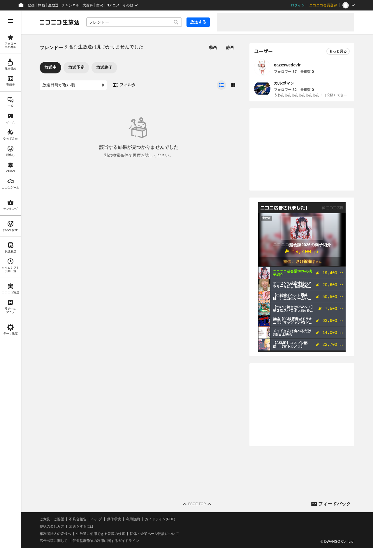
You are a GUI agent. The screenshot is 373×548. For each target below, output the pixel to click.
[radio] (221, 85)
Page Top (197, 504)
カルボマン (284, 83)
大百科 (87, 5)
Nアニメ (112, 5)
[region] (10, 279)
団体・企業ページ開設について (154, 533)
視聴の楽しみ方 (52, 526)
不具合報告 (78, 519)
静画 (41, 5)
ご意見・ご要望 (52, 519)
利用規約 (133, 519)
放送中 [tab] (50, 67)
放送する (198, 22)
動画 (31, 5)
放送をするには (81, 526)
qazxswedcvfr (287, 65)
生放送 (53, 5)
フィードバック (334, 503)
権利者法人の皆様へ (55, 534)
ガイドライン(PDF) (160, 519)
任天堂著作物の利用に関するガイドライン (106, 540)
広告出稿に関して (54, 541)
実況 (99, 5)
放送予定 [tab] (76, 67)
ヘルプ (97, 519)
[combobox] (134, 22)
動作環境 (114, 519)
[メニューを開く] (10, 21)
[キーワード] (134, 22)
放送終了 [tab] (104, 67)
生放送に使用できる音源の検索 (100, 533)
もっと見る (338, 51)
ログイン (298, 5)
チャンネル (70, 5)
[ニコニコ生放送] (59, 22)
